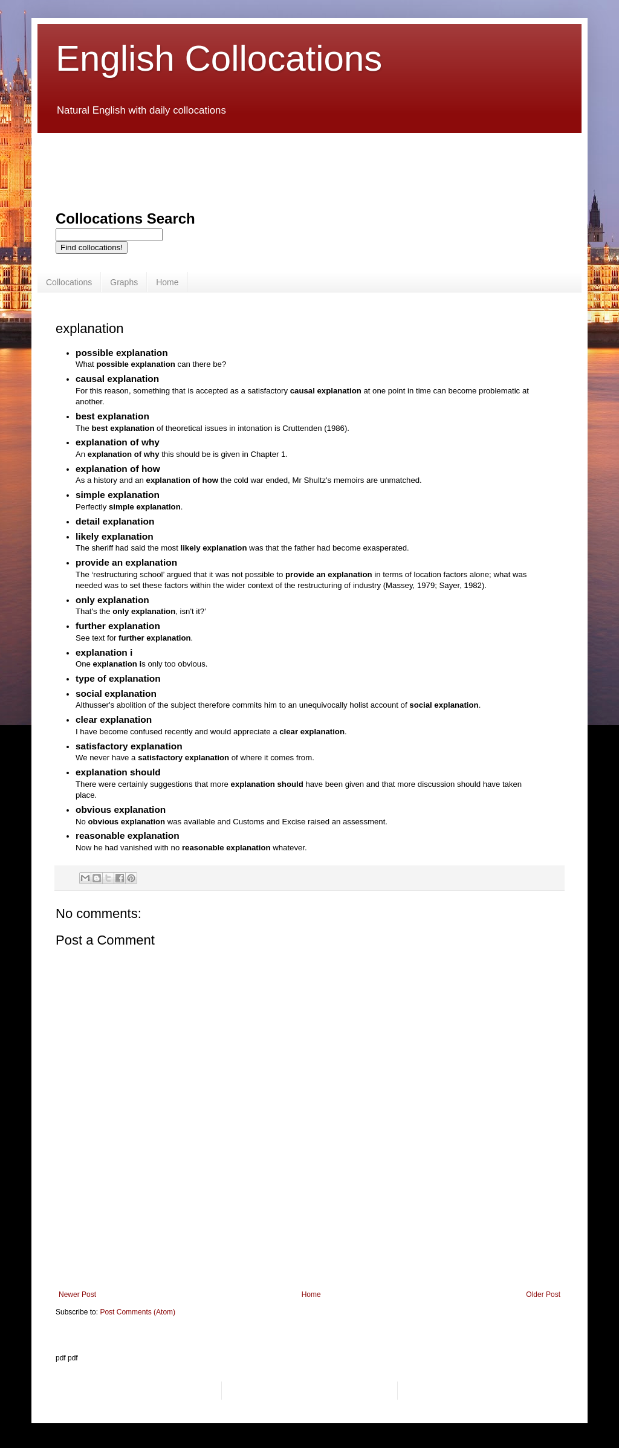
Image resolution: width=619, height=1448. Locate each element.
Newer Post (77, 1294)
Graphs (124, 282)
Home (167, 282)
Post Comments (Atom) (137, 1312)
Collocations (69, 282)
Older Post (543, 1294)
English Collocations (219, 58)
